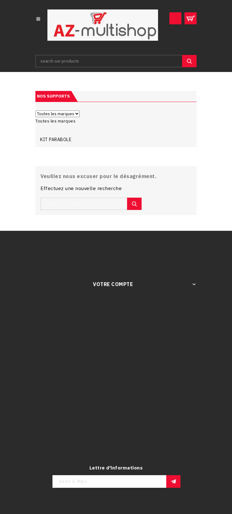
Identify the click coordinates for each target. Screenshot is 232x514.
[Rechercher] (116, 61)
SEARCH (189, 61)
